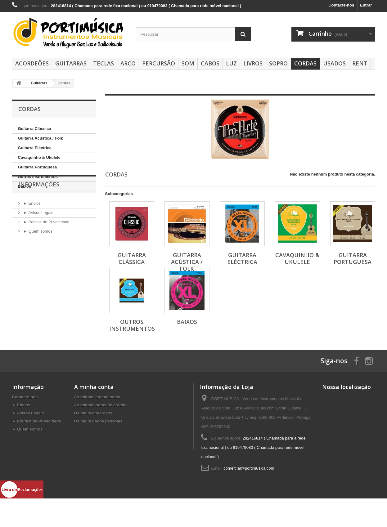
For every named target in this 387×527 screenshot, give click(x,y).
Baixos (24, 186)
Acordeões (32, 63)
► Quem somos (37, 254)
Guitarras (71, 63)
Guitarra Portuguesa (37, 167)
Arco (128, 63)
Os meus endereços (93, 413)
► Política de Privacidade (46, 245)
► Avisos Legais (37, 236)
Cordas (305, 63)
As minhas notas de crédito (100, 405)
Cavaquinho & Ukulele (39, 157)
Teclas (103, 63)
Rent (359, 63)
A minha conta (94, 387)
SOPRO (278, 63)
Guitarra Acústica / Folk (40, 138)
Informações (38, 210)
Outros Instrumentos (38, 176)
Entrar (366, 5)
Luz (231, 63)
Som (188, 63)
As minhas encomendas (97, 397)
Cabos (210, 63)
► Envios (31, 226)
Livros (253, 63)
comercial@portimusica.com (248, 468)
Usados (334, 63)
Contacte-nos (341, 5)
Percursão (158, 63)
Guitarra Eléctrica (35, 147)
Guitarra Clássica (34, 128)
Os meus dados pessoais (98, 421)
